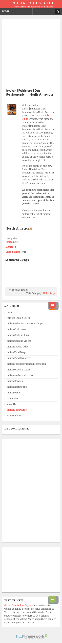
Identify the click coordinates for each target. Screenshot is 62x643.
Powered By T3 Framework (31, 637)
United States (12, 252)
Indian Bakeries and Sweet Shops (24, 323)
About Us (11, 404)
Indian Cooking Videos (18, 341)
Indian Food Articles (17, 346)
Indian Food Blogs (16, 352)
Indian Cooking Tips (17, 335)
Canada (9, 242)
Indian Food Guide (16, 409)
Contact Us (12, 398)
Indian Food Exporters (18, 358)
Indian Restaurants (16, 387)
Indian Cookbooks (16, 329)
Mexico (9, 247)
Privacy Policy (14, 415)
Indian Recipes (14, 381)
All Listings (49, 293)
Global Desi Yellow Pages (18, 605)
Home (9, 312)
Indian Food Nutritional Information (26, 364)
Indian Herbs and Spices (19, 375)
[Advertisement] (31, 53)
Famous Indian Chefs (18, 318)
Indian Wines (13, 392)
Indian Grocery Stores (18, 369)
